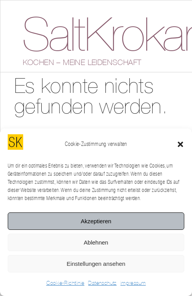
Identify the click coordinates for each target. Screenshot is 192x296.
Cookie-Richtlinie (65, 283)
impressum (133, 283)
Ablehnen (96, 242)
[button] (180, 144)
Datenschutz (102, 283)
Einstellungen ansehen (96, 263)
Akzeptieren (96, 221)
